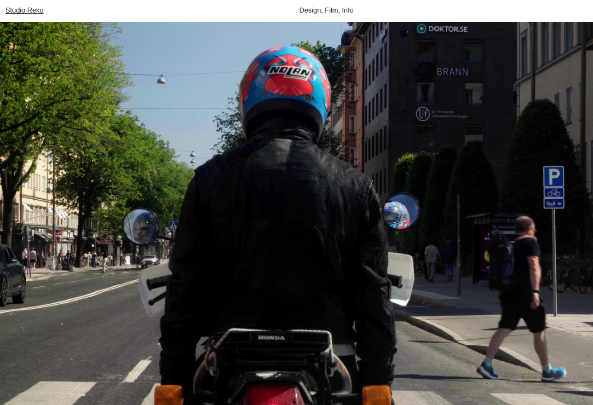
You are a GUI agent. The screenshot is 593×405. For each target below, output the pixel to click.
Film (331, 10)
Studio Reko (24, 10)
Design (310, 10)
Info (348, 10)
